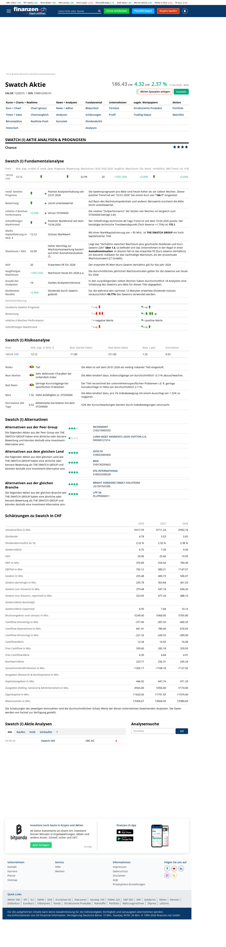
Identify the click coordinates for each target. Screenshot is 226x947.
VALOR (9, 93)
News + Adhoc (64, 108)
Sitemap (12, 880)
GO (182, 731)
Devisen (143, 20)
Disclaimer (119, 875)
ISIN (30, 93)
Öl (176, 2)
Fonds (49, 20)
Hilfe (58, 867)
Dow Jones (80, 899)
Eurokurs (28, 903)
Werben (60, 871)
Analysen (61, 114)
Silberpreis (43, 903)
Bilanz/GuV (92, 108)
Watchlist (178, 114)
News (23, 20)
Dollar (158, 2)
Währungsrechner (133, 903)
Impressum (119, 867)
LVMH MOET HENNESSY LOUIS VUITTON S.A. (120, 436)
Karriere (12, 871)
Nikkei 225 (114, 899)
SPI (25, 2)
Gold (119, 2)
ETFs (61, 20)
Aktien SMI (13, 899)
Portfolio (178, 108)
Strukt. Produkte (105, 20)
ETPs (72, 20)
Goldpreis (150, 899)
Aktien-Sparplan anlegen (155, 91)
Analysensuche (145, 723)
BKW (96, 461)
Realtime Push (39, 121)
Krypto (84, 20)
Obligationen (162, 20)
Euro (78, 2)
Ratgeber (181, 20)
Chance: (11, 147)
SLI (32, 899)
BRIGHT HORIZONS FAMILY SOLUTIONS (116, 482)
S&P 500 (128, 899)
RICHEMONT (100, 426)
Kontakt (12, 867)
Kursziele (61, 121)
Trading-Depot (142, 114)
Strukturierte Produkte (148, 108)
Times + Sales (14, 114)
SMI (8, 2)
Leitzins (164, 903)
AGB (115, 880)
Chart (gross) (38, 108)
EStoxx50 (100, 2)
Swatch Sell (48, 740)
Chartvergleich (40, 114)
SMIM (40, 899)
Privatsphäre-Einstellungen (129, 884)
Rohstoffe (127, 20)
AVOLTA (98, 451)
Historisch (12, 128)
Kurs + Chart (13, 108)
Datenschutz (120, 871)
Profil (112, 114)
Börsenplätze (14, 121)
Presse (11, 875)
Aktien (10, 20)
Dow (42, 2)
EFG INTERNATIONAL (105, 470)
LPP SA (97, 492)
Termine (114, 108)
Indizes (36, 20)
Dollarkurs (13, 903)
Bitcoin (137, 2)
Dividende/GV (94, 121)
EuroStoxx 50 (63, 899)
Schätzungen (93, 114)
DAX (60, 2)
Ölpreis (152, 903)
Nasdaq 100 (97, 899)
